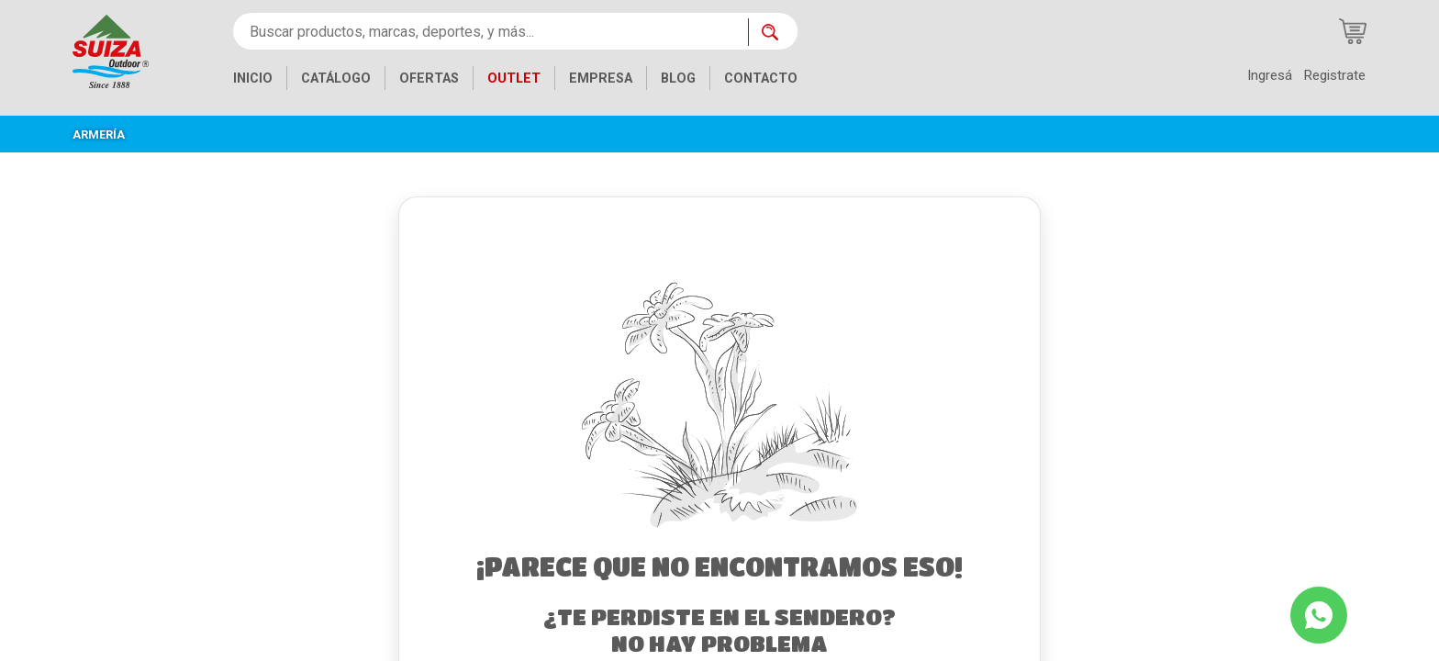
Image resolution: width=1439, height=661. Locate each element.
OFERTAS (429, 78)
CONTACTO (761, 78)
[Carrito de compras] (1352, 31)
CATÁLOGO (336, 78)
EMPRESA (600, 78)
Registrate (1334, 75)
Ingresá (1269, 75)
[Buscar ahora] (773, 32)
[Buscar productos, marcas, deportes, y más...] (490, 31)
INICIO (253, 78)
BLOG (678, 78)
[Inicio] (111, 50)
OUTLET (514, 78)
